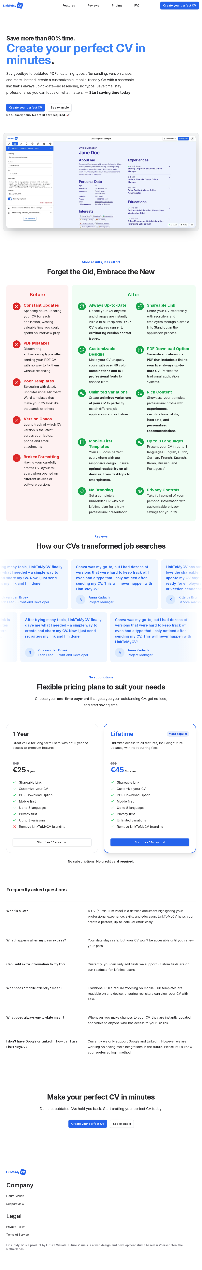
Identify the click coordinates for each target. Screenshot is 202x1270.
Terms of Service (17, 1234)
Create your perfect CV (179, 5)
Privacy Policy (15, 1226)
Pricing (117, 5)
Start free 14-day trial (52, 842)
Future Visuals (15, 1196)
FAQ (136, 5)
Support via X (15, 1203)
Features (69, 5)
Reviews (93, 5)
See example (60, 107)
